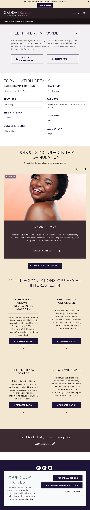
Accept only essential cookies (62, 485)
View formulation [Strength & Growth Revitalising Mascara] (23, 341)
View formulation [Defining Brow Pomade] (23, 405)
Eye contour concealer (66, 301)
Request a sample (42, 251)
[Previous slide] (77, 169)
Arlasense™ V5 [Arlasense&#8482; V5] (45, 226)
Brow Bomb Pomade (66, 369)
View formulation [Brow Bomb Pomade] (66, 405)
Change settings (73, 491)
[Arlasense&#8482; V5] (45, 197)
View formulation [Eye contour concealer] (66, 341)
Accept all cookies (68, 478)
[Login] (76, 33)
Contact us (59, 59)
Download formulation (24, 59)
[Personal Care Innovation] (17, 12)
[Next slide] (84, 169)
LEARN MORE (45, 5)
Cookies (29, 499)
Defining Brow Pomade (23, 371)
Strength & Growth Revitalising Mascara (23, 304)
